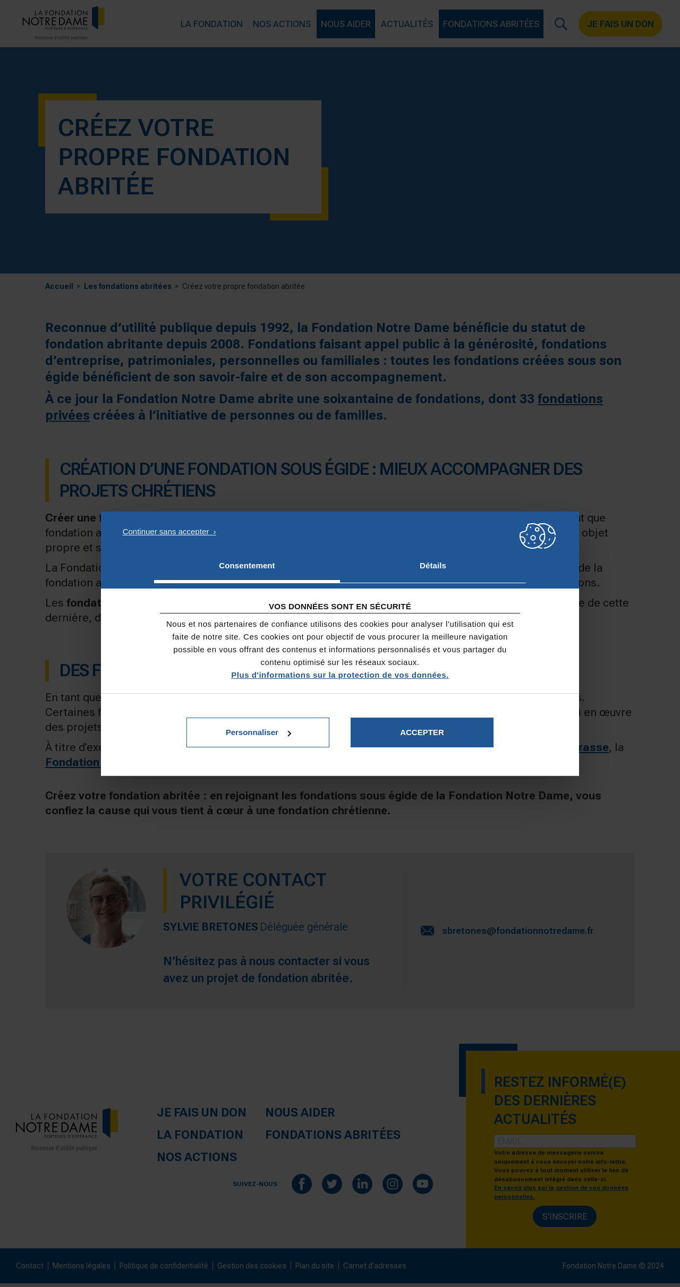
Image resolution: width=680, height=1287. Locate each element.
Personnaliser (258, 732)
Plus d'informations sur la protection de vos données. (339, 674)
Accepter (422, 732)
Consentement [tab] (247, 565)
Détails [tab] (433, 565)
